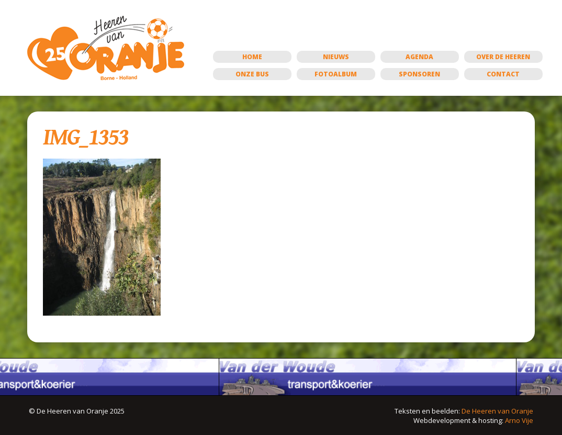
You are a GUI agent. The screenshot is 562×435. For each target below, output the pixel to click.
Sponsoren (419, 74)
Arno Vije (519, 420)
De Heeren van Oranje (497, 411)
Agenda (419, 56)
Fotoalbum (335, 74)
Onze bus (252, 74)
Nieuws (336, 56)
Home (252, 56)
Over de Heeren (503, 56)
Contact (503, 74)
